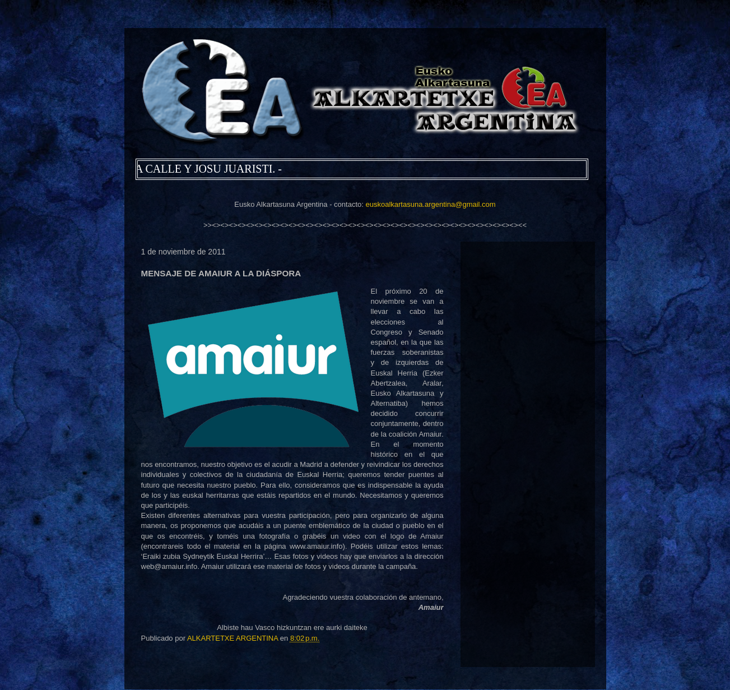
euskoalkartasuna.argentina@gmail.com (430, 204)
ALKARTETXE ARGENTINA (233, 638)
